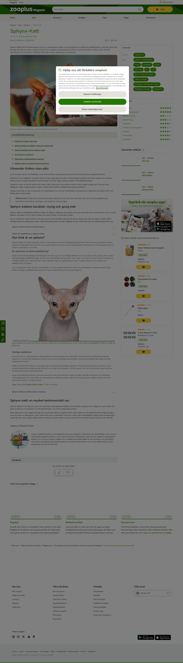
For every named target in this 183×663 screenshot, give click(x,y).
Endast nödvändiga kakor (92, 109)
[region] (92, 90)
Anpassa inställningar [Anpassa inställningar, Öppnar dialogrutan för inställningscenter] (92, 94)
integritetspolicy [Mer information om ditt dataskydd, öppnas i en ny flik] (102, 88)
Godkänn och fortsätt (92, 102)
